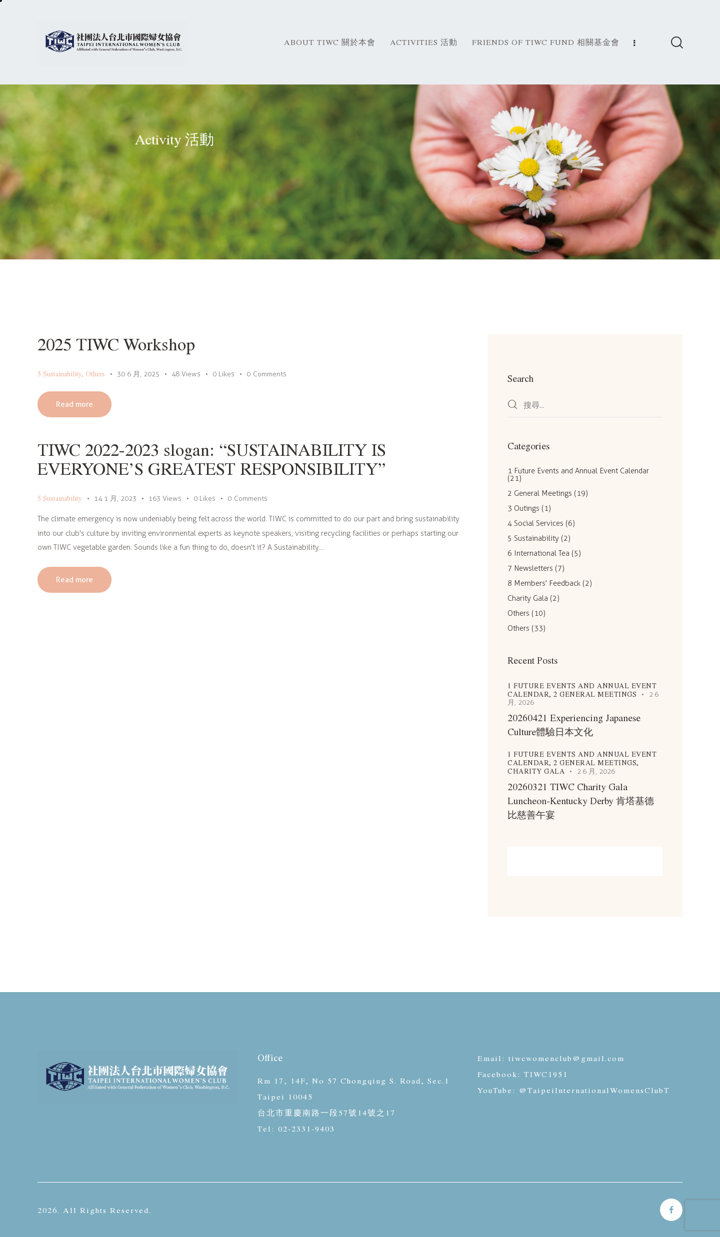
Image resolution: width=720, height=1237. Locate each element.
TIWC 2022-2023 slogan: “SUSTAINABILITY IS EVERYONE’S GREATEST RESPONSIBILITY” (212, 458)
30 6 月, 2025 (138, 374)
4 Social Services (536, 523)
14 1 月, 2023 (115, 498)
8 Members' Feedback (544, 583)
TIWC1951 (546, 1074)
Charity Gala (528, 598)
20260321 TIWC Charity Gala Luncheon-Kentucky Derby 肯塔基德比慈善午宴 (581, 800)
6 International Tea (539, 553)
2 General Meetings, (596, 762)
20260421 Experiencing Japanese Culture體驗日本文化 (574, 724)
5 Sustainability (60, 373)
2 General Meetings (540, 493)
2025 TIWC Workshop (116, 343)
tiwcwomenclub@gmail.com (566, 1058)
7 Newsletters (530, 568)
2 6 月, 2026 (596, 771)
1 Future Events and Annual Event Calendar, (582, 690)
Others (95, 373)
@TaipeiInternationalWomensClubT (594, 1090)
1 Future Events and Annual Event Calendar (578, 470)
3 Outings (524, 508)
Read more (74, 404)
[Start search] (676, 43)
